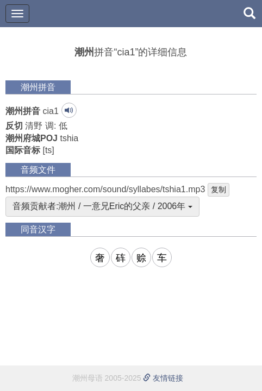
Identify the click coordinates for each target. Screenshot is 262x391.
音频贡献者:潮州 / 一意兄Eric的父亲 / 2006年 (102, 206)
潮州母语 (87, 378)
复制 (218, 189)
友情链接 (163, 378)
